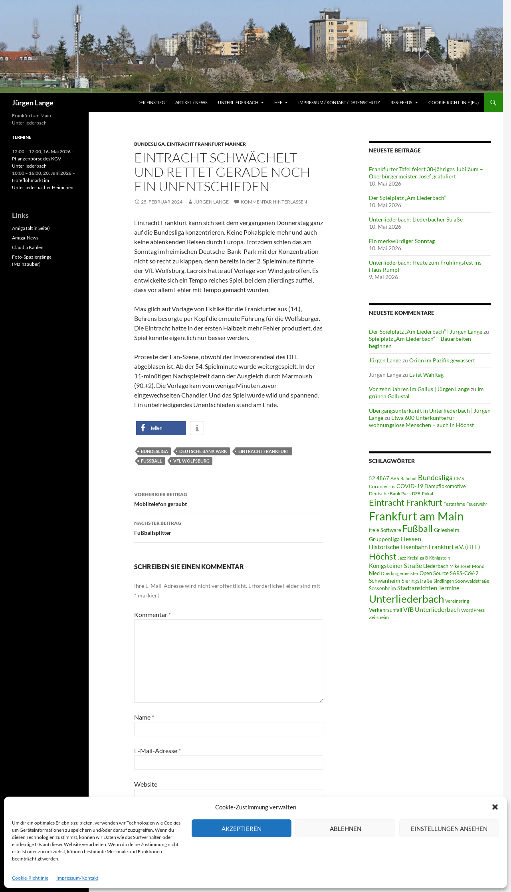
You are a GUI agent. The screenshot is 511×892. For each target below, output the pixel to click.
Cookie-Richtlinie (30, 878)
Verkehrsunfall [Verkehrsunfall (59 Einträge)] (385, 610)
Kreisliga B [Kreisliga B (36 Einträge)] (417, 557)
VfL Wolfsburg (191, 460)
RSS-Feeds (401, 102)
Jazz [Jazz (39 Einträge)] (402, 557)
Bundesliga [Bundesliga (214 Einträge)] (435, 477)
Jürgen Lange (32, 102)
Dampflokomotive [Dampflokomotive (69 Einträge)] (445, 486)
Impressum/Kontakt (77, 878)
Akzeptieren (241, 828)
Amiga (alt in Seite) (31, 228)
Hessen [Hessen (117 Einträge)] (411, 538)
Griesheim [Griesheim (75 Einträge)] (447, 529)
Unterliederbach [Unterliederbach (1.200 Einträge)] (406, 599)
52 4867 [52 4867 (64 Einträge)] (379, 478)
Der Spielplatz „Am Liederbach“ (407, 197)
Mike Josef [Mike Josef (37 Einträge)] (460, 566)
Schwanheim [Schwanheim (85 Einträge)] (384, 580)
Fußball (151, 460)
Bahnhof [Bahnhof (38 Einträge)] (408, 478)
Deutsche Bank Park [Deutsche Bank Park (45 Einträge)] (390, 493)
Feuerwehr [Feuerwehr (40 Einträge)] (476, 503)
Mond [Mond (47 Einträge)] (478, 566)
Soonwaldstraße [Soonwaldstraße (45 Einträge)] (472, 580)
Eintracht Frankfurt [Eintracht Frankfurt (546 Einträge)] (405, 502)
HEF (278, 102)
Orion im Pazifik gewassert (442, 360)
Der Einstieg (151, 102)
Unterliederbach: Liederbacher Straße (416, 219)
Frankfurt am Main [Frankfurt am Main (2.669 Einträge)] (416, 516)
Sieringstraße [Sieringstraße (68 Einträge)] (417, 581)
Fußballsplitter (228, 527)
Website (145, 784)
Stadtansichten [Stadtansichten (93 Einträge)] (417, 588)
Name (144, 717)
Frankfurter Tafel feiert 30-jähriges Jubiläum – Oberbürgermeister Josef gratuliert (426, 173)
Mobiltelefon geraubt (228, 498)
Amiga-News (25, 238)
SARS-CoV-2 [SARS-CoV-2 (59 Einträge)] (464, 573)
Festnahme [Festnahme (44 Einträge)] (454, 503)
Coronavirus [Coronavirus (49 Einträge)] (382, 486)
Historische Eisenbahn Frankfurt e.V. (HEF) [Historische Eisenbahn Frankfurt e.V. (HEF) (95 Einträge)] (424, 546)
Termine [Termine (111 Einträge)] (449, 587)
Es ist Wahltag (426, 374)
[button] (495, 807)
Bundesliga (149, 144)
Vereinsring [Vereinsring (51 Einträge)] (457, 601)
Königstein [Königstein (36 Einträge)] (439, 557)
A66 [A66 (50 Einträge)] (394, 478)
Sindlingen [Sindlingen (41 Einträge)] (444, 580)
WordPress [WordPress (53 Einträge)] (473, 610)
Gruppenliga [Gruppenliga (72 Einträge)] (384, 539)
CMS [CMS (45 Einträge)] (459, 478)
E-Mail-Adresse (157, 750)
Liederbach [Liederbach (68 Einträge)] (435, 566)
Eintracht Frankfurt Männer (206, 144)
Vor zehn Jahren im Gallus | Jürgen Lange (419, 389)
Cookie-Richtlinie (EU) (453, 102)
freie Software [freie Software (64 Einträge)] (385, 530)
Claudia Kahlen (28, 247)
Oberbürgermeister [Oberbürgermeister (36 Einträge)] (399, 573)
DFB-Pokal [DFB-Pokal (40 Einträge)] (422, 493)
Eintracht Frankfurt (263, 451)
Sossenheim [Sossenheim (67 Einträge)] (382, 588)
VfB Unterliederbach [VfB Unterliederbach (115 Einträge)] (431, 609)
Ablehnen (345, 828)
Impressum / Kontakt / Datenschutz (339, 102)
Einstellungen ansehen (449, 828)
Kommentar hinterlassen (274, 202)
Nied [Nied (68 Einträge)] (374, 573)
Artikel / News (191, 102)
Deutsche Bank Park (203, 451)
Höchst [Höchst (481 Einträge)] (382, 556)
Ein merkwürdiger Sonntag (402, 240)
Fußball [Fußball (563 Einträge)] (417, 528)
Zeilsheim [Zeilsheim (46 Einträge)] (379, 617)
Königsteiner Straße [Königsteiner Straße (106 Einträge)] (395, 565)
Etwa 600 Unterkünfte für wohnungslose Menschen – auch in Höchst (421, 421)
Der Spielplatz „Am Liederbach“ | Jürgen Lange (425, 331)
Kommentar (152, 614)
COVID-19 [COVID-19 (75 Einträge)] (409, 486)
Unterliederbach (238, 102)
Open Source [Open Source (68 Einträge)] (434, 573)
